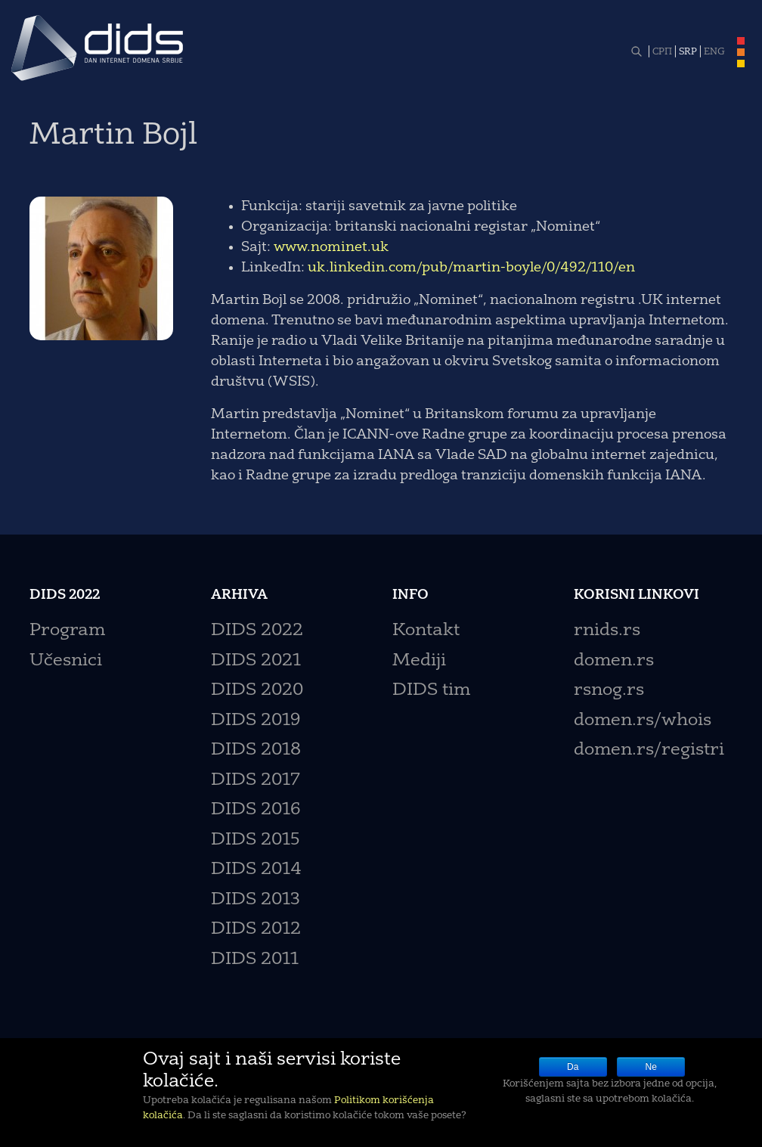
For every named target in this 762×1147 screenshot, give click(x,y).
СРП (662, 52)
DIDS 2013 (255, 900)
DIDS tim (431, 690)
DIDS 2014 (256, 870)
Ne (651, 1067)
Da (572, 1067)
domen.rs (614, 661)
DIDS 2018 (256, 750)
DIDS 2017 (255, 780)
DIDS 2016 (255, 810)
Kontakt (426, 631)
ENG (714, 52)
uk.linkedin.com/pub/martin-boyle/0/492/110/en (471, 267)
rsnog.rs (609, 690)
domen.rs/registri (649, 750)
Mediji (419, 661)
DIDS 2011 (255, 960)
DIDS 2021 (256, 661)
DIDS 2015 (255, 840)
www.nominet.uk (331, 247)
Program (67, 631)
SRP (688, 52)
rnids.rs (607, 631)
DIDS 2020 (257, 690)
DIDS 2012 (256, 929)
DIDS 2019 (255, 721)
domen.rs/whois (642, 721)
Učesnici (65, 661)
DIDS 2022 (257, 631)
